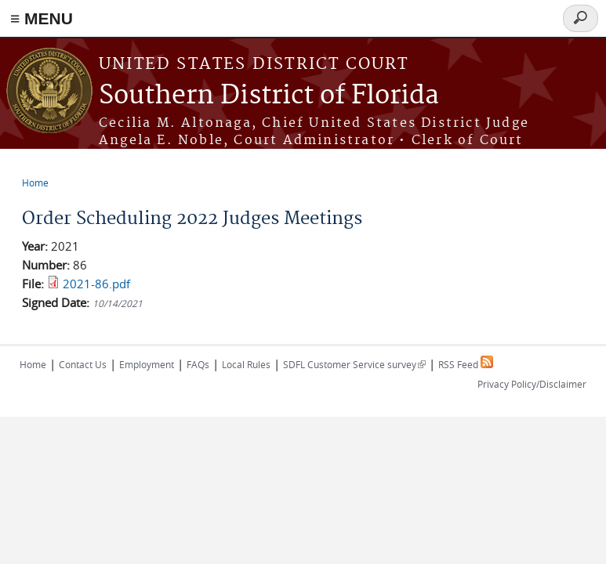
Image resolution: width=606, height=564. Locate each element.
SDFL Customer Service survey (354, 364)
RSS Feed (465, 364)
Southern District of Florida (269, 96)
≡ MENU (41, 18)
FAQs (198, 364)
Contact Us (83, 364)
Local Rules (246, 364)
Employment (146, 364)
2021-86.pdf (96, 283)
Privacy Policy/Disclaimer (531, 384)
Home (35, 182)
